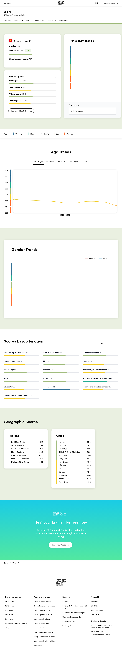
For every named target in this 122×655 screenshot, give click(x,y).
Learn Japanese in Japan (43, 615)
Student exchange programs (44, 606)
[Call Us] (110, 3)
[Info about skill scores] (55, 76)
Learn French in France (42, 601)
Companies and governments (16, 623)
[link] (14, 13)
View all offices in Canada (100, 635)
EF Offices (95, 606)
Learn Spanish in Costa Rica (44, 641)
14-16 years (9, 601)
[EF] (61, 3)
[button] (8, 3)
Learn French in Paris (41, 623)
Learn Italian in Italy (41, 628)
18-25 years (9, 610)
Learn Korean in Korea (42, 610)
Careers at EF (96, 615)
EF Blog (65, 601)
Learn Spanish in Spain (42, 619)
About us (94, 601)
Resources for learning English (73, 613)
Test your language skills (71, 617)
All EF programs (97, 610)
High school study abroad (43, 632)
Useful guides (67, 626)
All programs (38, 645)
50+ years (9, 619)
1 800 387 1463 (97, 631)
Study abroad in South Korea (45, 637)
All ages (8, 628)
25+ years (9, 615)
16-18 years (9, 606)
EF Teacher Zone (68, 621)
